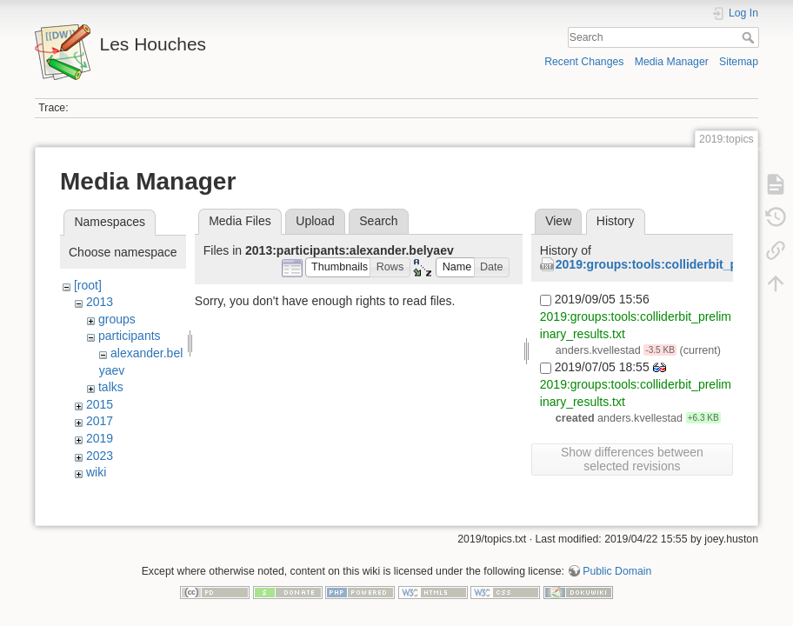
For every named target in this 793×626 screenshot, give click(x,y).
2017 (99, 421)
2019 (99, 438)
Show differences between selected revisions (632, 459)
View (558, 221)
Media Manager (672, 62)
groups (117, 319)
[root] (88, 285)
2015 (99, 404)
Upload (315, 221)
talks (110, 387)
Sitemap (738, 62)
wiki (96, 472)
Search (750, 37)
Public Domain (617, 569)
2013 (99, 302)
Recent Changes (583, 62)
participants (129, 336)
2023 (99, 456)
